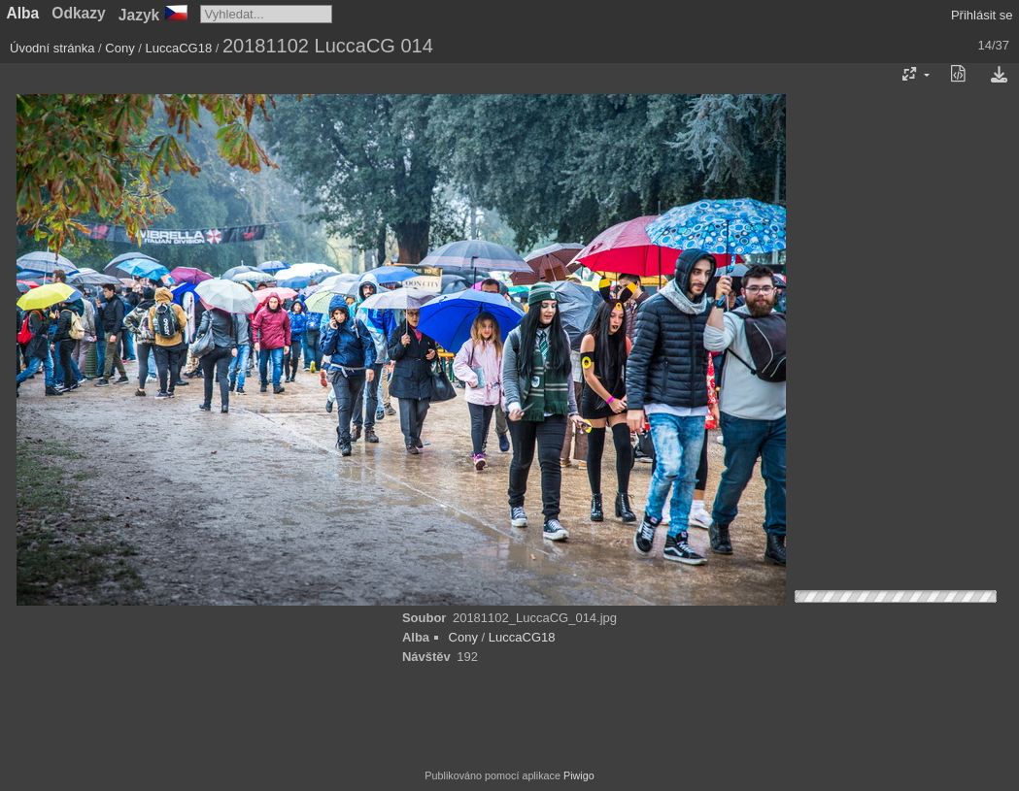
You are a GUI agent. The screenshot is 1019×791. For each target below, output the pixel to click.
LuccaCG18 (178, 48)
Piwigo (578, 775)
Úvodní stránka (52, 48)
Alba (23, 13)
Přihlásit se (982, 15)
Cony (119, 48)
